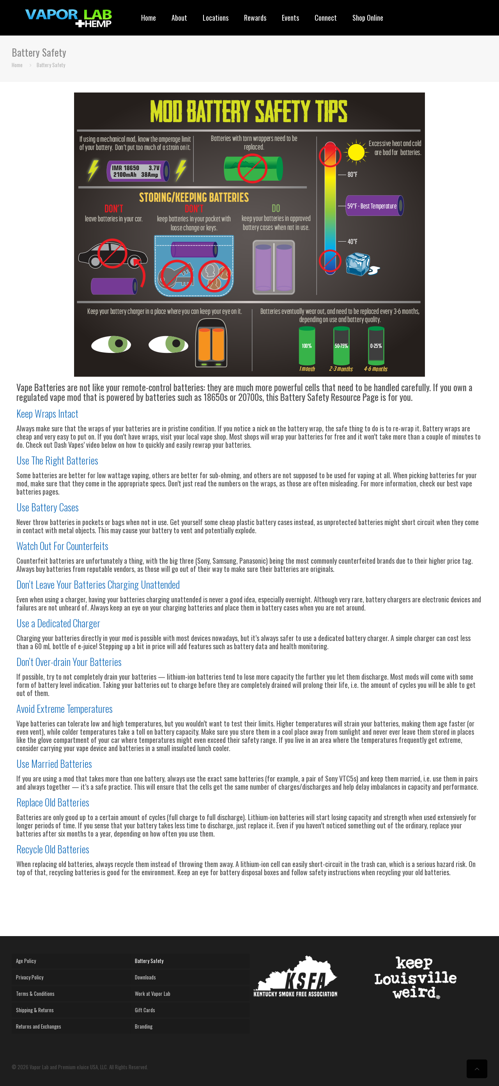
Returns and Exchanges (38, 1026)
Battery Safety (51, 65)
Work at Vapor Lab (152, 993)
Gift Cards (145, 1010)
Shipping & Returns (35, 1010)
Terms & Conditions (35, 993)
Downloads (145, 977)
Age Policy (26, 961)
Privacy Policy (29, 977)
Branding (143, 1026)
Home (17, 65)
